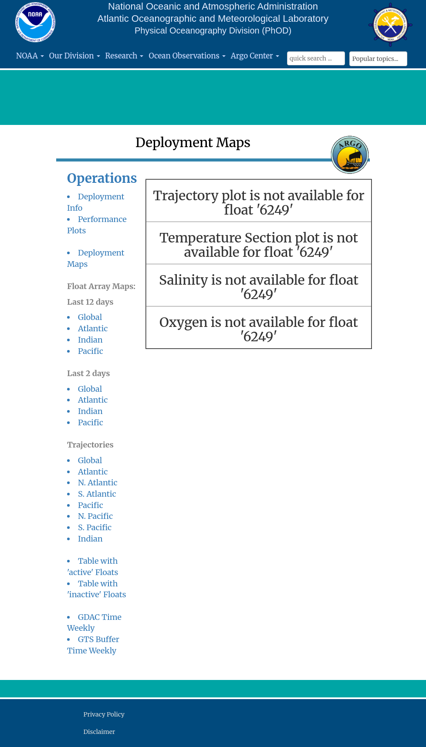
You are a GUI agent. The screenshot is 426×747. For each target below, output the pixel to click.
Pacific (90, 351)
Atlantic (93, 328)
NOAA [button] (30, 56)
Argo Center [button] (255, 56)
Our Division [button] (74, 56)
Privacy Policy (104, 714)
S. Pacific (95, 527)
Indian (90, 340)
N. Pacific (95, 516)
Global (90, 317)
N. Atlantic (98, 483)
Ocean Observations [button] (187, 56)
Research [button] (124, 56)
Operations (102, 178)
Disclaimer (99, 732)
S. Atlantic (97, 494)
